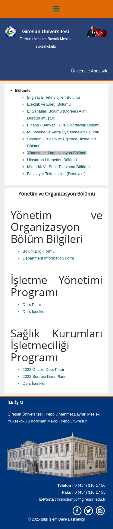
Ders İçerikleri (34, 311)
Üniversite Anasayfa (89, 71)
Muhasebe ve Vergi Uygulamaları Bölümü (63, 132)
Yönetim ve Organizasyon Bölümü (56, 153)
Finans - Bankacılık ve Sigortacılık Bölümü (64, 125)
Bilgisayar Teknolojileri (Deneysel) (56, 173)
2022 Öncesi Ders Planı (43, 369)
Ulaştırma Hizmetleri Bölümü (52, 160)
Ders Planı (32, 304)
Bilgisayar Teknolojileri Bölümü (53, 97)
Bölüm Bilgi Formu (39, 251)
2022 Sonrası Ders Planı (44, 376)
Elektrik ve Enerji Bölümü (49, 104)
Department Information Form (48, 258)
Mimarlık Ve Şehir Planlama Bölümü (58, 166)
